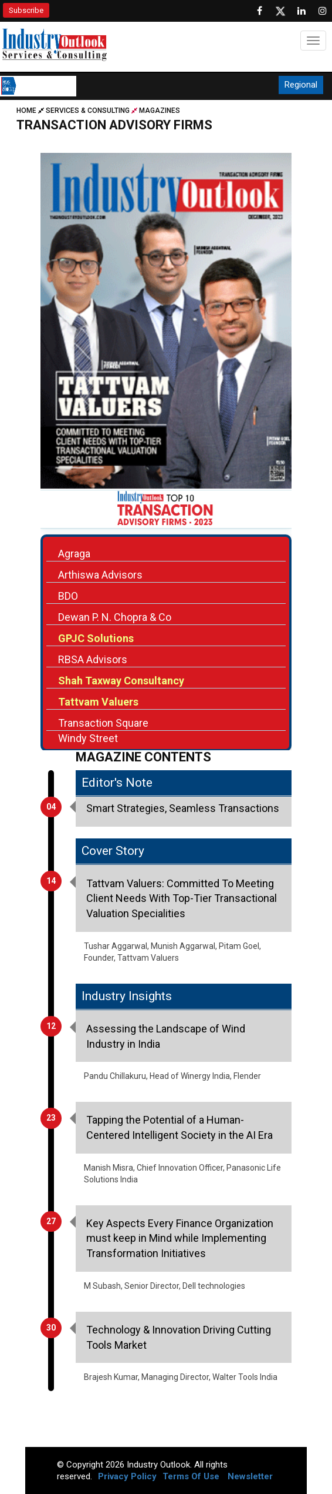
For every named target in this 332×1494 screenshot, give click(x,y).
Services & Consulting (88, 110)
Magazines (159, 110)
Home (31, 110)
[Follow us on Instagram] (322, 11)
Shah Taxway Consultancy (121, 680)
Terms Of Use (190, 1476)
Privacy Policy (127, 1476)
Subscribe (26, 10)
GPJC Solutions (96, 638)
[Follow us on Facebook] (259, 11)
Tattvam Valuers (98, 702)
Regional (300, 84)
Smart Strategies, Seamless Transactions (182, 808)
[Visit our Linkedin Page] (301, 11)
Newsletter (250, 1476)
